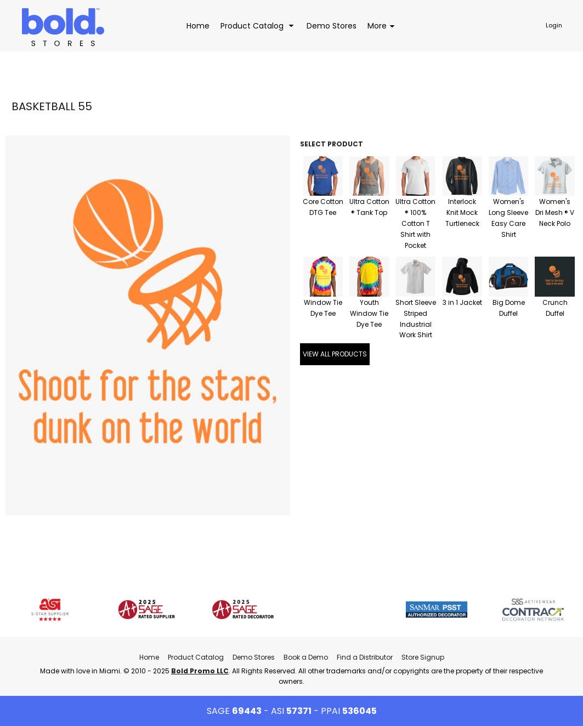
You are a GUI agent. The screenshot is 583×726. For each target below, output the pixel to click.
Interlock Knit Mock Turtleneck (462, 212)
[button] (258, 25)
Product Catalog (196, 657)
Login (554, 25)
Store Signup (422, 657)
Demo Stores (254, 657)
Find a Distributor (365, 657)
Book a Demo (306, 657)
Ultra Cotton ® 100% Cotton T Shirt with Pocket (415, 223)
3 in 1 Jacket (462, 302)
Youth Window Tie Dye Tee (369, 313)
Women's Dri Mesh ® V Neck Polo (554, 212)
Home (149, 657)
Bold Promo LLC (200, 671)
